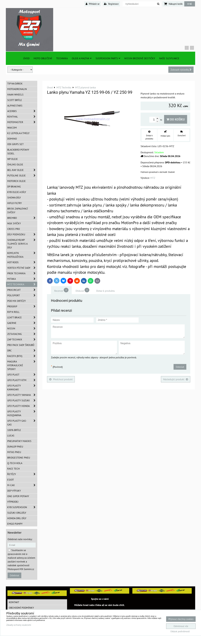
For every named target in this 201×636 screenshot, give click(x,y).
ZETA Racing (22, 334)
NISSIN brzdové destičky (139, 58)
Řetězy (22, 474)
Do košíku (175, 119)
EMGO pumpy (15, 523)
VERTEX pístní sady (22, 267)
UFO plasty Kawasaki (22, 387)
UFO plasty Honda (22, 406)
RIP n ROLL (13, 311)
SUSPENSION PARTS (108, 58)
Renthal (22, 116)
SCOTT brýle (14, 100)
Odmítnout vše (181, 626)
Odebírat (14, 575)
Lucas (10, 435)
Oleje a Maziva (82, 58)
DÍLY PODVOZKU (22, 234)
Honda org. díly (16, 518)
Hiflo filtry (14, 203)
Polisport (22, 295)
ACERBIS (22, 111)
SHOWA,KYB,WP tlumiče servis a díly (22, 243)
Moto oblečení (43, 58)
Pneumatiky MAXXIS (19, 441)
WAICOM (12, 127)
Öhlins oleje (15, 164)
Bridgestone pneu (18, 457)
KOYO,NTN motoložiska (22, 254)
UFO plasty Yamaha (22, 395)
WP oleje (12, 158)
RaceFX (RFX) (22, 356)
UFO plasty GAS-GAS (22, 422)
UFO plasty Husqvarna (22, 413)
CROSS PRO (13, 228)
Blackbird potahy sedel (18, 151)
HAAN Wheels (15, 94)
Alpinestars (14, 105)
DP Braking (14, 186)
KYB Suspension (22, 507)
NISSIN (22, 328)
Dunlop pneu (15, 446)
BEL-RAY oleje (22, 170)
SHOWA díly (14, 197)
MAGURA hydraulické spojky (22, 365)
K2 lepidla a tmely (18, 133)
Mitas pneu (14, 452)
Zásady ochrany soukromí (18, 624)
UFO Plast (22, 374)
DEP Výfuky (14, 490)
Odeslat (180, 366)
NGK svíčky (14, 223)
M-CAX (22, 485)
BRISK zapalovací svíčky (17, 210)
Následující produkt (175, 379)
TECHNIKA (62, 58)
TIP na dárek (15, 83)
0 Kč (189, 3)
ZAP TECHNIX (22, 339)
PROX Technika (22, 273)
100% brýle (14, 430)
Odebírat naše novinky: (20, 539)
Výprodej (12, 501)
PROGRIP (22, 306)
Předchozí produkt (61, 379)
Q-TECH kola (14, 463)
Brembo (22, 218)
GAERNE (22, 323)
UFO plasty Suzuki (22, 400)
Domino (12, 138)
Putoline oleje (22, 175)
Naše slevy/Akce (169, 58)
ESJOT (10, 479)
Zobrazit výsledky (181, 69)
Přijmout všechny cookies (180, 619)
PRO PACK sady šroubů (20, 345)
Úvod (26, 58)
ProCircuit (22, 289)
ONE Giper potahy (18, 496)
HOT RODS (22, 262)
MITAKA (22, 278)
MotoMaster (22, 122)
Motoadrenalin (17, 89)
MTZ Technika (22, 284)
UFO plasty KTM (22, 380)
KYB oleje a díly (16, 192)
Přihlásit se (93, 3)
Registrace (111, 3)
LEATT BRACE (22, 317)
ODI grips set (15, 144)
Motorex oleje (16, 181)
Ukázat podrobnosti (180, 631)
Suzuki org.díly (16, 512)
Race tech (13, 468)
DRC (22, 350)
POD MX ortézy (16, 300)
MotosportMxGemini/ (162, 598)
